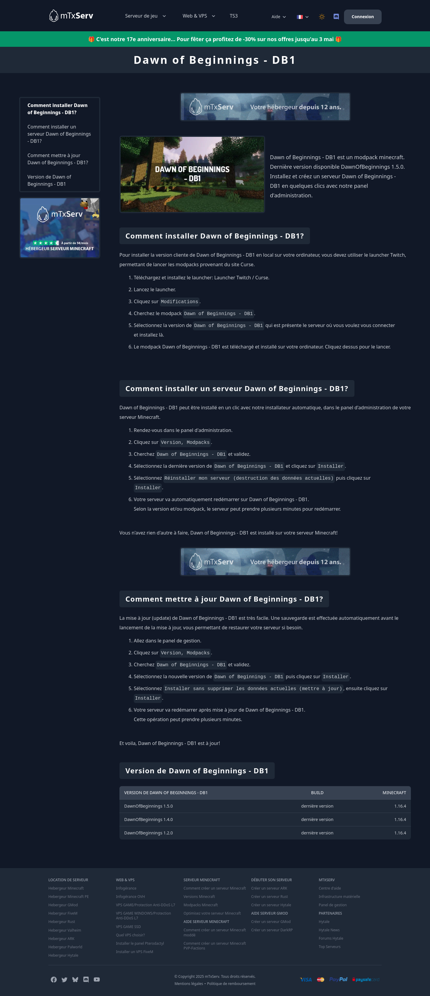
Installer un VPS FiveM (134, 951)
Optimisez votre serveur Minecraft (212, 913)
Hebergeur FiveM (62, 913)
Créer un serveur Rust (269, 896)
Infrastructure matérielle (339, 896)
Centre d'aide (330, 888)
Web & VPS (200, 16)
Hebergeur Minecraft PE (68, 896)
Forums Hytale (331, 938)
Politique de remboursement (231, 983)
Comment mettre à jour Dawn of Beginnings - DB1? (57, 159)
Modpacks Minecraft (201, 905)
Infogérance (126, 888)
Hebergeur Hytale (63, 955)
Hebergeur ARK (61, 938)
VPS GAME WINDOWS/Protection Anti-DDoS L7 (143, 916)
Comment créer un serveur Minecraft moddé (215, 932)
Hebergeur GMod (63, 905)
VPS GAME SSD (128, 926)
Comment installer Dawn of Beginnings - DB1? (57, 109)
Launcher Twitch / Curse (241, 277)
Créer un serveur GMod (271, 921)
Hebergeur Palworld (65, 946)
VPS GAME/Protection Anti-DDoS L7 (145, 905)
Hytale (324, 921)
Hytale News (329, 930)
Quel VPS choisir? (130, 935)
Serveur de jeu (146, 16)
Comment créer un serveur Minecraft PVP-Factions (215, 945)
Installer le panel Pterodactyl (140, 943)
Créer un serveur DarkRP (272, 930)
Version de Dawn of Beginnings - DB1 (49, 180)
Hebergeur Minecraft (66, 888)
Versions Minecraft (199, 896)
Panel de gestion (333, 905)
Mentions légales (188, 983)
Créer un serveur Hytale (271, 905)
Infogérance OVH (130, 896)
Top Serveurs (330, 946)
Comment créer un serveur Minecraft (215, 888)
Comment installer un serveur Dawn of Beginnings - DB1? (59, 133)
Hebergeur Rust (61, 921)
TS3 (234, 16)
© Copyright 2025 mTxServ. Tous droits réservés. (215, 976)
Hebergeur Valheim (64, 930)
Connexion (363, 16)
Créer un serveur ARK (269, 888)
